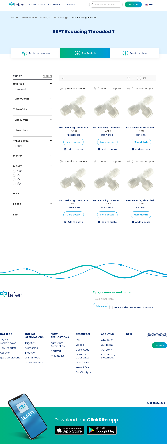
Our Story (106, 349)
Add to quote (73, 149)
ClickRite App (83, 372)
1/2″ (17, 183)
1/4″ (17, 175)
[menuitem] (151, 5)
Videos (80, 344)
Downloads (82, 362)
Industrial (56, 351)
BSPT (17, 146)
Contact (159, 345)
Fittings (45, 17)
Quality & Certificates (82, 356)
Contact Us (133, 4)
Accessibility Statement (108, 356)
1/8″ (17, 179)
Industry (30, 352)
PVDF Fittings (61, 17)
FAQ (78, 340)
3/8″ (17, 171)
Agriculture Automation (58, 345)
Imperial (19, 89)
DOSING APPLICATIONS (34, 335)
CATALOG (6, 334)
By (156, 403)
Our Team (107, 344)
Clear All (47, 75)
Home (14, 17)
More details (74, 142)
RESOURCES (83, 334)
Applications (44, 4)
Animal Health (33, 357)
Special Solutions (10, 357)
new (129, 334)
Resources (58, 4)
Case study (82, 349)
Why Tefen (107, 340)
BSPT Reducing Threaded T (73, 127)
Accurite (5, 352)
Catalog (32, 4)
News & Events (84, 367)
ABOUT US (107, 334)
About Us (70, 4)
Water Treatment (35, 362)
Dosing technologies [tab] (35, 53)
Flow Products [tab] (85, 53)
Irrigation (30, 343)
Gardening (31, 347)
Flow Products (29, 17)
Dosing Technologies (8, 342)
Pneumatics (57, 355)
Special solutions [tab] (134, 53)
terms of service (143, 307)
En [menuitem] (151, 4)
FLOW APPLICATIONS (60, 335)
